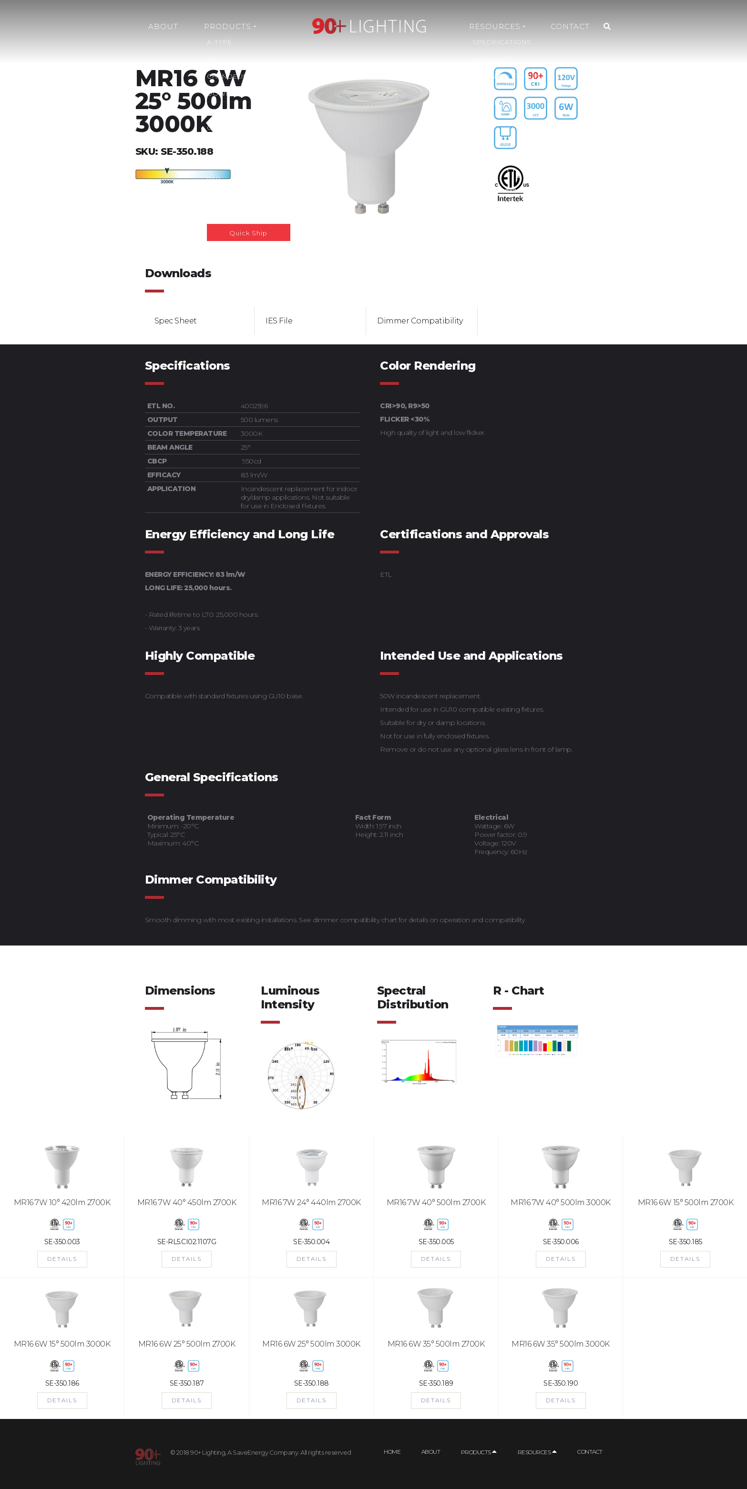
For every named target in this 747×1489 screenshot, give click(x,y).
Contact (570, 26)
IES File (279, 320)
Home (392, 1451)
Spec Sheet (175, 320)
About (163, 26)
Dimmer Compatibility (419, 320)
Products (230, 26)
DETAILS (62, 1258)
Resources (497, 26)
